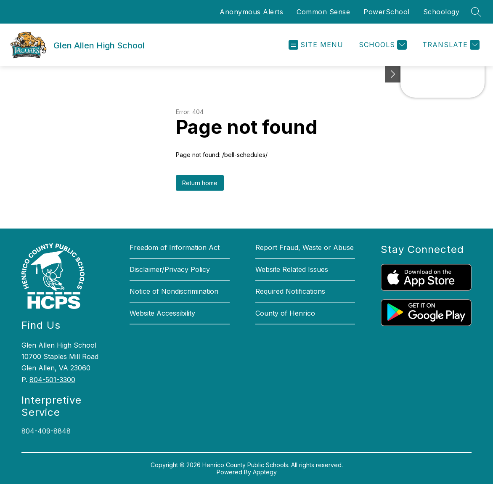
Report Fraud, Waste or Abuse (304, 247)
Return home (199, 182)
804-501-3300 (52, 379)
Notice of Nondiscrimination (174, 291)
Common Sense (323, 12)
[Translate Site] (450, 45)
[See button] (393, 74)
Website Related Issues (291, 269)
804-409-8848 (46, 431)
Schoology (441, 12)
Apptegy (265, 472)
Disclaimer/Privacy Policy (170, 269)
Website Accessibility (162, 313)
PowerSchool (386, 12)
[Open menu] (316, 45)
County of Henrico (285, 313)
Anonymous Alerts (251, 12)
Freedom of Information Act (175, 247)
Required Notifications (290, 291)
